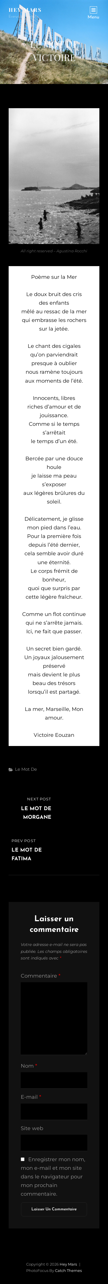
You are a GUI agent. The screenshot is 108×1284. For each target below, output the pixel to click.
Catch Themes (68, 1270)
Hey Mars (25, 9)
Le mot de (26, 769)
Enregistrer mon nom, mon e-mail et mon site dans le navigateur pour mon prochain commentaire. (53, 1176)
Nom (29, 1066)
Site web (32, 1128)
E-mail (31, 1097)
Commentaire (40, 976)
